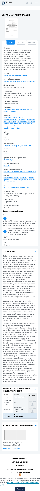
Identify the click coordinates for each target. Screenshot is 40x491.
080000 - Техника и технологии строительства (20, 171)
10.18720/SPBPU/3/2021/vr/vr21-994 (16, 188)
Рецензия (23, 177)
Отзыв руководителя (11, 177)
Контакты (20, 465)
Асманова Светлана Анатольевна (16, 75)
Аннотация (9, 252)
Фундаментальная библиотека (20, 469)
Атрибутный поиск (20, 462)
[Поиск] (27, 3)
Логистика (7, 117)
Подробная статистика (11, 448)
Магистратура (9, 160)
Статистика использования (18, 425)
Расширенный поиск (20, 458)
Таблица (11, 42)
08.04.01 (6, 166)
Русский (6, 154)
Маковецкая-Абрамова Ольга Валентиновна (19, 81)
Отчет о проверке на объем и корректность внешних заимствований (19, 180)
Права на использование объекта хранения (16, 389)
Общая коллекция (10, 111)
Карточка (21, 42)
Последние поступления (20, 473)
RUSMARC (31, 42)
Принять (20, 489)
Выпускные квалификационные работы (18, 109)
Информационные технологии (14, 119)
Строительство (18, 117)
